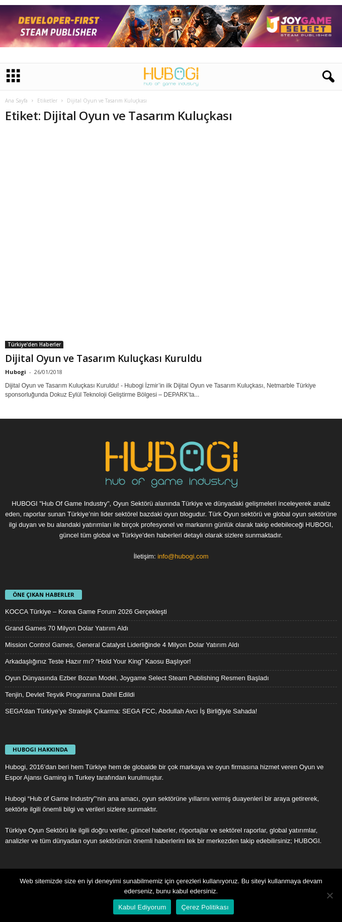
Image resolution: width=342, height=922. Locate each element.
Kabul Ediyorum (142, 907)
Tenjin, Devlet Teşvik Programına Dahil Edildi (70, 694)
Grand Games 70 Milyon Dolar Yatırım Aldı (66, 628)
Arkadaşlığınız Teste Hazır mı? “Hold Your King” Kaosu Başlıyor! (98, 661)
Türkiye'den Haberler (34, 344)
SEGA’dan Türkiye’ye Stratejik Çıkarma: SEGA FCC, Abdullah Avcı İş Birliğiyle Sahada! (131, 711)
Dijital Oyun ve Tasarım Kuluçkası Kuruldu (103, 358)
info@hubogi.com (182, 556)
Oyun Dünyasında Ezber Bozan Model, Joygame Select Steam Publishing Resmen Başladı (137, 678)
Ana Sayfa (16, 100)
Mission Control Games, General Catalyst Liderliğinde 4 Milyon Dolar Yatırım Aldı (122, 645)
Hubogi (15, 372)
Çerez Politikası (204, 907)
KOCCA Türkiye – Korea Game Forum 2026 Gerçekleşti (86, 611)
